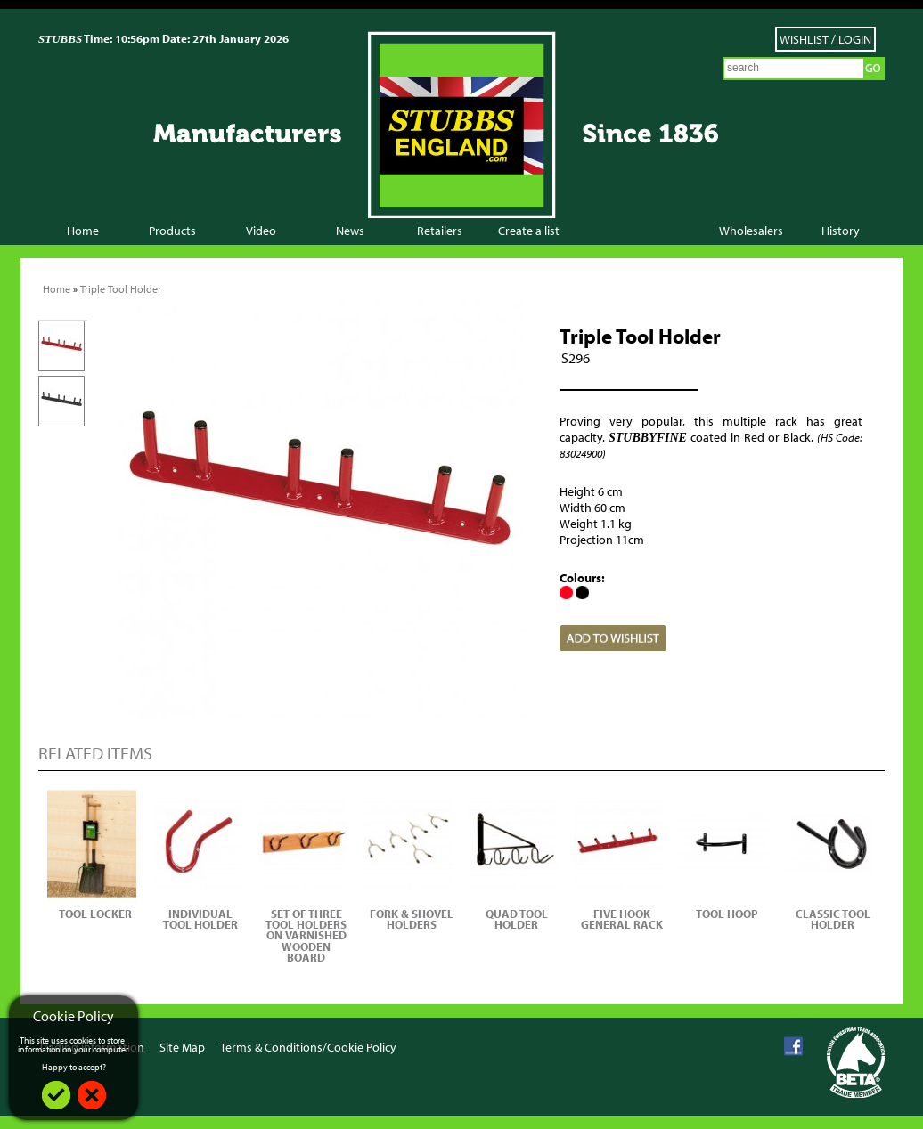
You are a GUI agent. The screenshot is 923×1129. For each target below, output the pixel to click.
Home (83, 231)
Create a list (529, 231)
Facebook (793, 1047)
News (350, 231)
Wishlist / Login (825, 39)
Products (172, 231)
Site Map (182, 1048)
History (840, 231)
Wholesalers (751, 231)
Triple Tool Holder (120, 289)
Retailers (439, 231)
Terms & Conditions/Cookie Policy (308, 1048)
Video (261, 231)
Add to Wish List (613, 638)
